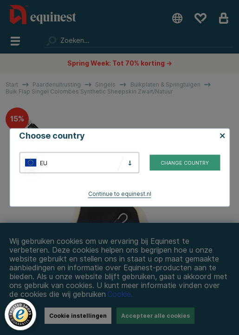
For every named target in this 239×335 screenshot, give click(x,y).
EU (43, 162)
